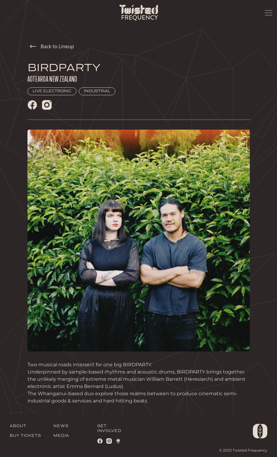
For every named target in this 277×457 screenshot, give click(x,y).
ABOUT (18, 426)
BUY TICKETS (25, 435)
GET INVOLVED (109, 428)
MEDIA (61, 435)
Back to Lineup (52, 46)
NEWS (61, 426)
